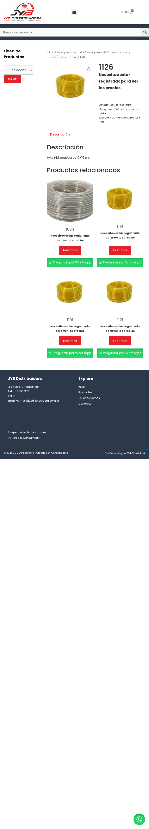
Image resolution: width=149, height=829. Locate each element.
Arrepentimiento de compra (27, 432)
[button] (74, 12)
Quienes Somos (89, 398)
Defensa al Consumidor (24, 438)
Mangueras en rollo (70, 52)
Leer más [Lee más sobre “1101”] (70, 341)
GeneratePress (59, 452)
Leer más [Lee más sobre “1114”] (120, 250)
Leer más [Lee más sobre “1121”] (120, 341)
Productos (85, 392)
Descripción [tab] (60, 134)
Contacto (85, 404)
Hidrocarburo (68, 57)
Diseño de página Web (118, 453)
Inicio (50, 52)
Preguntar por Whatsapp (71, 262)
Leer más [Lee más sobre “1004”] (70, 250)
